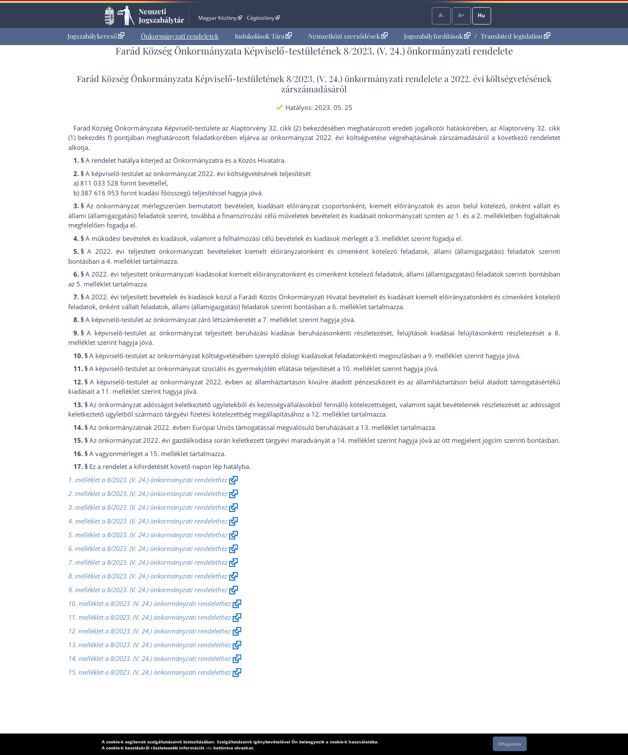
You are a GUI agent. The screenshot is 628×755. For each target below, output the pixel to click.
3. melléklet (392, 238)
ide (209, 748)
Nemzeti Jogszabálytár (161, 15)
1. (458, 215)
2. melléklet (493, 215)
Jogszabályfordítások (437, 36)
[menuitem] (96, 36)
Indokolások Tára (263, 36)
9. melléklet (445, 355)
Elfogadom (509, 744)
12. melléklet (330, 414)
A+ (461, 15)
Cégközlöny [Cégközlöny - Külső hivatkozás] (263, 17)
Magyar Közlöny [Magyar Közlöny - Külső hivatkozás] (220, 17)
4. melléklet (123, 261)
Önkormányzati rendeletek (179, 36)
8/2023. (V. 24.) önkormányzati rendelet (362, 78)
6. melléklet (349, 306)
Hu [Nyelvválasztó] (481, 15)
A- (441, 15)
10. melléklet (361, 368)
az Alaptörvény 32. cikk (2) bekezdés (276, 128)
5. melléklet (93, 284)
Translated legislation (515, 36)
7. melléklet (280, 319)
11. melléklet (120, 391)
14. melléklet (356, 440)
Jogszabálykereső (95, 36)
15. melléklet (169, 453)
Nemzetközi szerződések (348, 36)
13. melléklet (380, 427)
